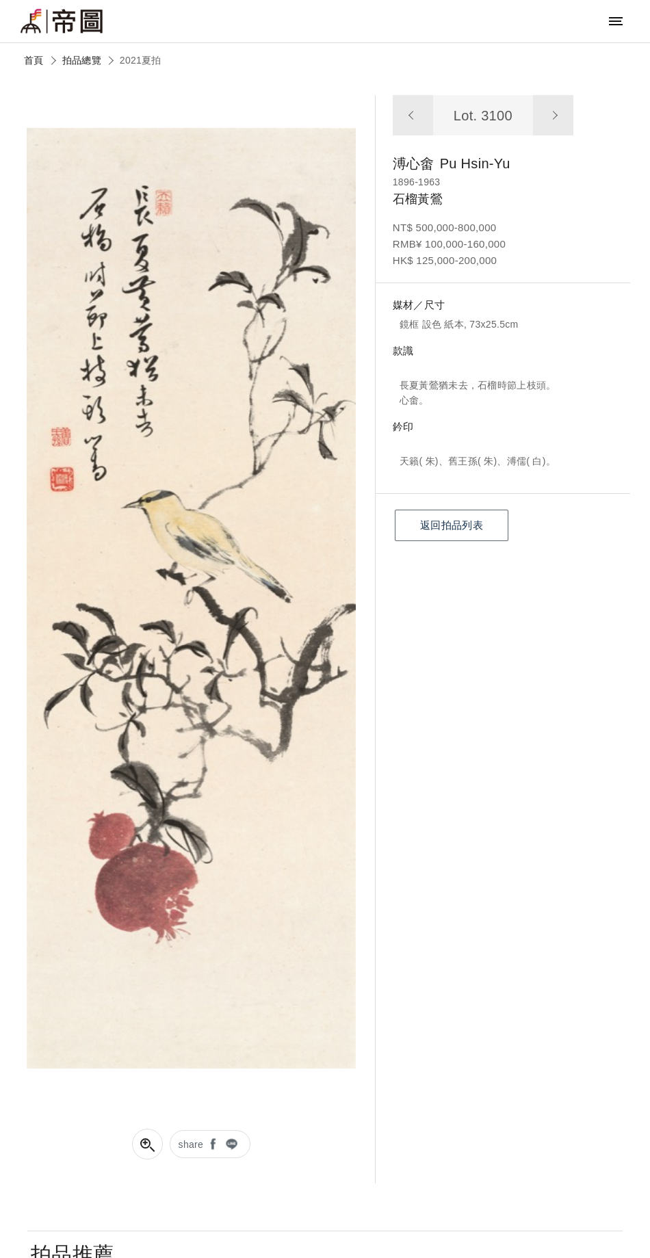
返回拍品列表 (451, 525)
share (191, 1144)
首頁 (34, 60)
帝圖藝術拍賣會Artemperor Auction (62, 21)
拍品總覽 (81, 60)
